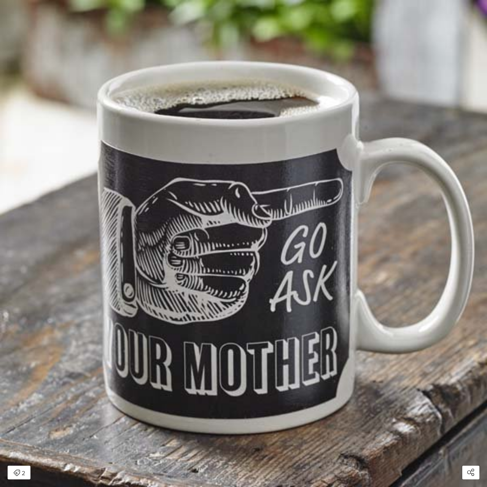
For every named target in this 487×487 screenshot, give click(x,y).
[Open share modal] (470, 472)
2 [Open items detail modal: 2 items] (19, 473)
